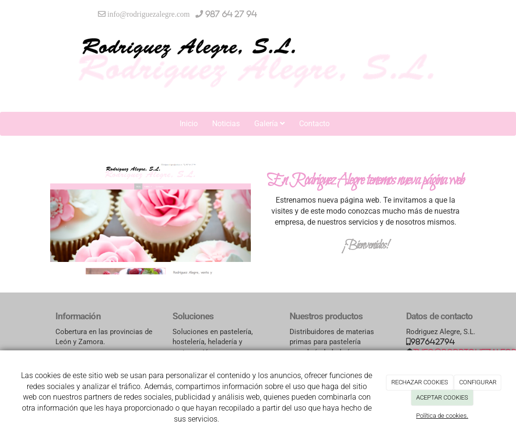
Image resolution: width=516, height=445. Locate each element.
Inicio (189, 123)
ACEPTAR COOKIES (442, 397)
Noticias (226, 123)
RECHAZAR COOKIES (419, 382)
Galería (269, 123)
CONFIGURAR (477, 382)
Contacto (314, 123)
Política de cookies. (442, 415)
